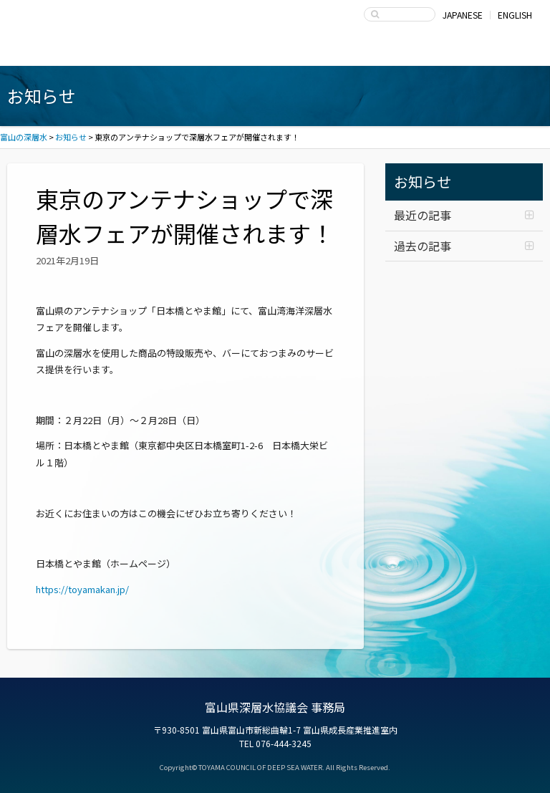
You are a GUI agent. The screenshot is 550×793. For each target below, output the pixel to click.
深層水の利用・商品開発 (275, 51)
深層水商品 (170, 51)
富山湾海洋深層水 (64, 51)
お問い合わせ (486, 51)
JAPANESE (463, 15)
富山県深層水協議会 (380, 51)
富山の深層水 (64, 18)
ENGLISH (515, 15)
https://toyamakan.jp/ (82, 589)
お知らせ (422, 181)
